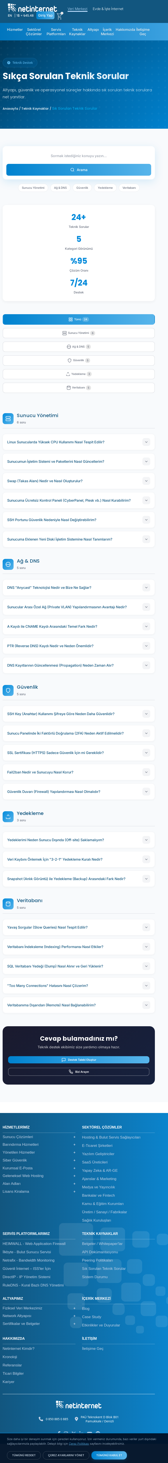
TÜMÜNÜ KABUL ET (109, 1455)
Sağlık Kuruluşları (96, 1240)
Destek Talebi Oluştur (79, 1071)
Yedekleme (105, 187)
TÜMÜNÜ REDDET (24, 1455)
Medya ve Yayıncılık (98, 1206)
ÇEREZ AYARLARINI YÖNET (66, 1455)
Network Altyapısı (39, 1335)
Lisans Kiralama (39, 1210)
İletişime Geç (143, 31)
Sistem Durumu (95, 1296)
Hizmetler (15, 29)
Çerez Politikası (79, 1443)
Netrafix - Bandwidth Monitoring (28, 1280)
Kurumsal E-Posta (39, 1187)
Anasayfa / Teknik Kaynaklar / (27, 108)
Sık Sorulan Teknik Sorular (104, 1288)
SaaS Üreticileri (95, 1181)
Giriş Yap (45, 15)
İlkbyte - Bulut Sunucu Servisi (27, 1271)
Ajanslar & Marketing (99, 1198)
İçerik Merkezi (107, 31)
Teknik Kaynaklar (77, 31)
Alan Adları (39, 1203)
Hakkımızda (125, 29)
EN (10, 15)
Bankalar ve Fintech (98, 1215)
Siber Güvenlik (39, 1179)
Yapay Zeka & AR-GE (100, 1190)
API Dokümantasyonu (100, 1271)
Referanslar (12, 1384)
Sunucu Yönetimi (33, 187)
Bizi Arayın (79, 1088)
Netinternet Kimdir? (19, 1368)
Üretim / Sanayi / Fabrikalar (104, 1231)
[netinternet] (32, 7)
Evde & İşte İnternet (108, 9)
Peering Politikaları (97, 1280)
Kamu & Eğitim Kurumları (103, 1223)
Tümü (79, 320)
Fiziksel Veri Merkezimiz (39, 1327)
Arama (79, 170)
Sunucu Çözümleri (39, 1156)
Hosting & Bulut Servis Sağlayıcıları (111, 1156)
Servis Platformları (56, 31)
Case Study (91, 1336)
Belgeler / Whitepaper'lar (102, 1263)
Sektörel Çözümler (34, 31)
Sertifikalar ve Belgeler (39, 1343)
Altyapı (93, 29)
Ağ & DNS (60, 187)
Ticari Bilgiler (13, 1393)
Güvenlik (82, 187)
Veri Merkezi (78, 9)
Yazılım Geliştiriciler (98, 1173)
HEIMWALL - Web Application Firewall (34, 1263)
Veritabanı (129, 187)
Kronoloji (10, 1376)
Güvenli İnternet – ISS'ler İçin (27, 1288)
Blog (85, 1328)
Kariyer (8, 1401)
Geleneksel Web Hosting (39, 1195)
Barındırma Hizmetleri (39, 1164)
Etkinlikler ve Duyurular (101, 1344)
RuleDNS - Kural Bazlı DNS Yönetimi (33, 1304)
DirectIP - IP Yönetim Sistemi (26, 1296)
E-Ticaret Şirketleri (97, 1165)
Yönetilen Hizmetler (39, 1171)
